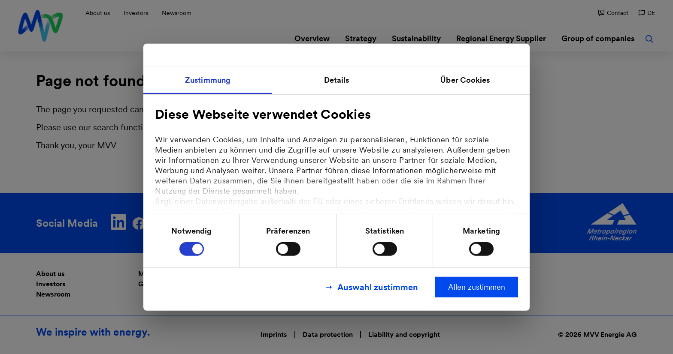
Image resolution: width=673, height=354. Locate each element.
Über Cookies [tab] (465, 79)
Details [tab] (336, 79)
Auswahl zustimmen (377, 287)
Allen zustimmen (476, 286)
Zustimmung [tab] (207, 79)
